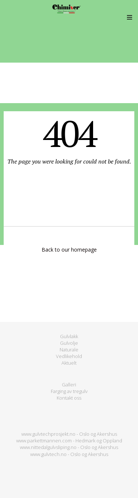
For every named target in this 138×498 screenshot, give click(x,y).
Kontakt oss (69, 397)
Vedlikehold (69, 356)
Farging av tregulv (69, 391)
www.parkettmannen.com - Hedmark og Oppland (69, 440)
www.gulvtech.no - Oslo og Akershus (69, 454)
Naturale (69, 349)
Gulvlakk (69, 336)
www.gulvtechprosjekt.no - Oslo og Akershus (69, 434)
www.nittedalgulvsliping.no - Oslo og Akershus (69, 447)
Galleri (69, 384)
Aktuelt (69, 363)
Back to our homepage (69, 249)
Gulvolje (69, 343)
